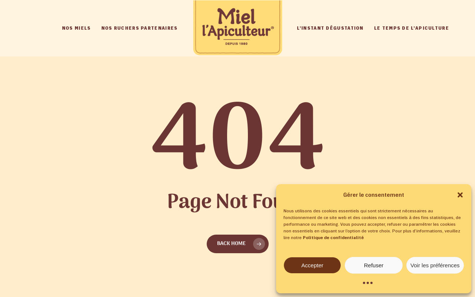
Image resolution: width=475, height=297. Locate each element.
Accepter (312, 265)
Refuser (374, 265)
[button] (460, 195)
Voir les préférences (435, 265)
